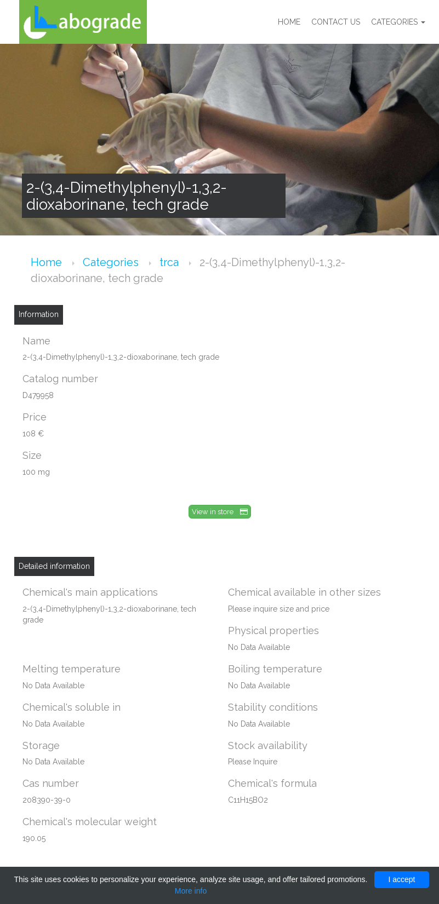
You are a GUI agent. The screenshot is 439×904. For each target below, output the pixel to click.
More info (191, 890)
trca (170, 262)
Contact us (335, 22)
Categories (398, 22)
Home (289, 22)
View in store (220, 512)
